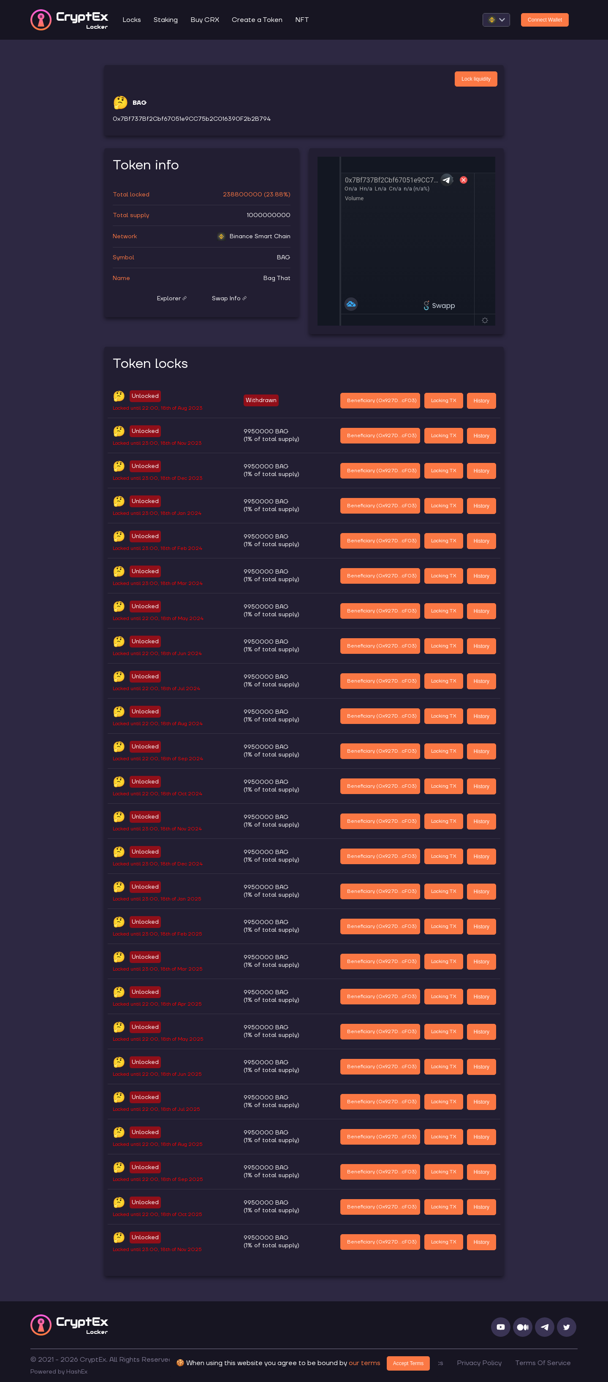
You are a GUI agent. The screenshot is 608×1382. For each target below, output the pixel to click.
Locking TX (443, 400)
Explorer (172, 298)
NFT (302, 20)
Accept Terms (408, 1363)
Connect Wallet (545, 20)
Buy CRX (204, 20)
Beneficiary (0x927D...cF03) (382, 400)
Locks (131, 20)
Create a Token (257, 20)
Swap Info (229, 298)
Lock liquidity (476, 79)
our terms (364, 1363)
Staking (166, 20)
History (481, 401)
